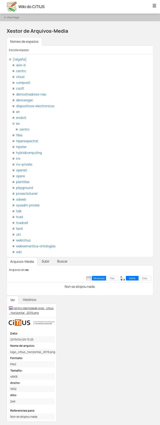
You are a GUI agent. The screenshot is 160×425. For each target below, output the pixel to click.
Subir (46, 261)
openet (21, 170)
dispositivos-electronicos (35, 106)
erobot (21, 117)
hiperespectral (27, 141)
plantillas (23, 182)
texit (19, 228)
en (18, 111)
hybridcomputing (29, 152)
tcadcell (22, 222)
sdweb (21, 199)
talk (18, 211)
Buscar (62, 261)
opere (20, 176)
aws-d (20, 65)
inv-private (24, 164)
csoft (20, 88)
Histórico (29, 299)
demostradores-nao (31, 94)
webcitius (23, 240)
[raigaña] (19, 59)
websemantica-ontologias (35, 246)
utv (18, 234)
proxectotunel (27, 193)
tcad (19, 217)
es (18, 123)
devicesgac (24, 100)
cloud (20, 76)
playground (24, 187)
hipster (21, 147)
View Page (13, 17)
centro (21, 71)
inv (18, 158)
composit (23, 82)
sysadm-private (27, 205)
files (19, 135)
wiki (19, 252)
